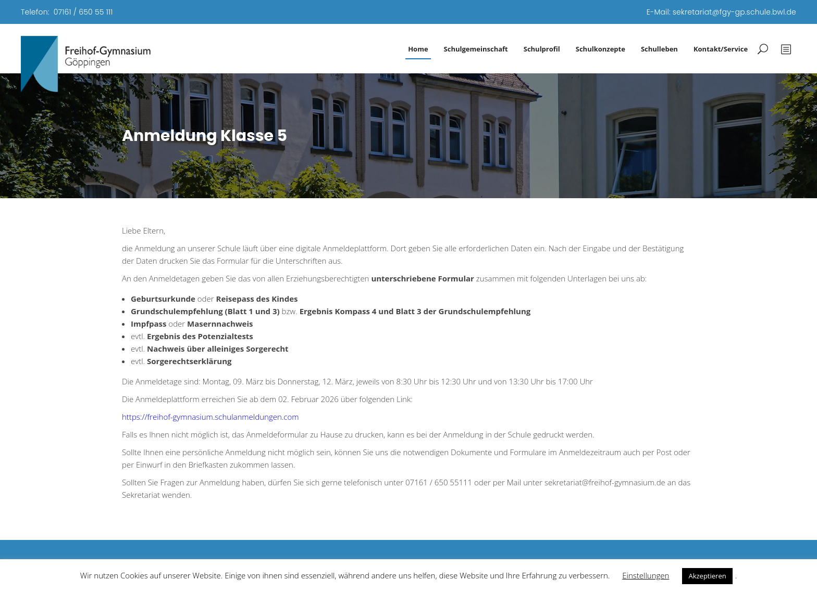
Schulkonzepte (600, 49)
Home (418, 49)
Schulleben (659, 49)
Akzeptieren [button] (707, 576)
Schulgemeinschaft (476, 49)
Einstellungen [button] (645, 575)
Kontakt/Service (721, 49)
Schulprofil (542, 49)
